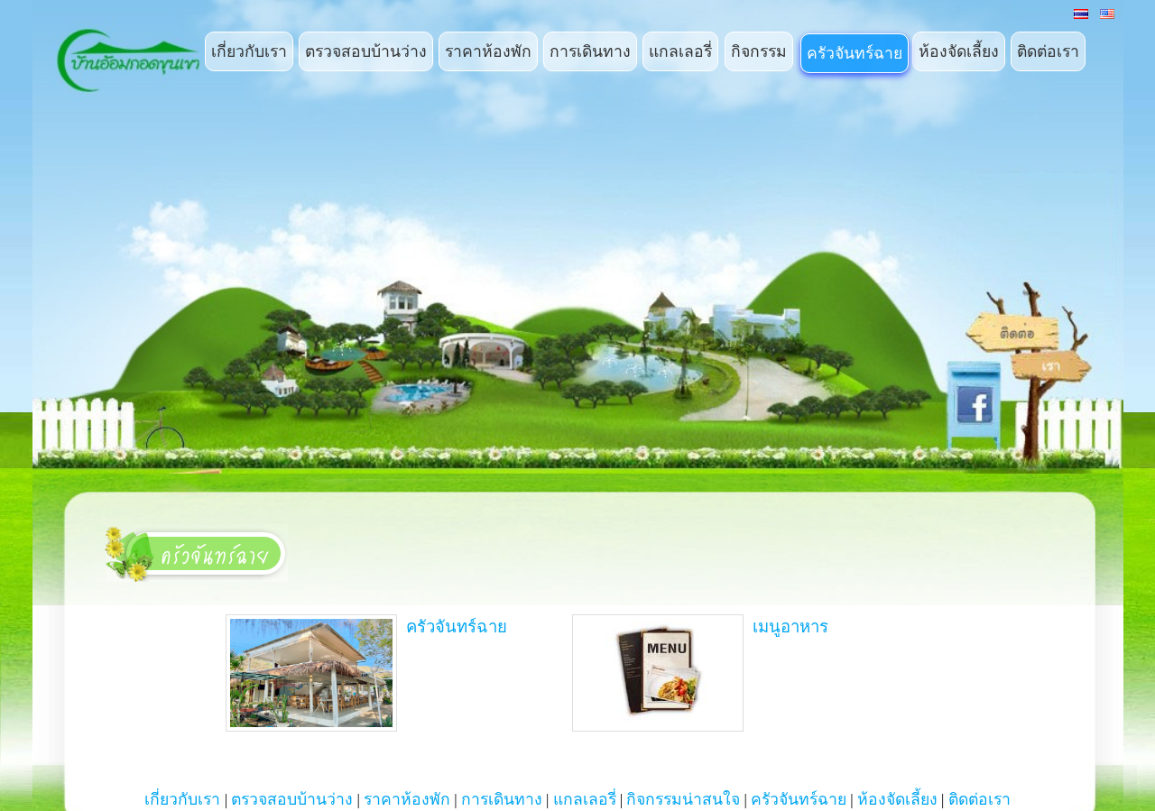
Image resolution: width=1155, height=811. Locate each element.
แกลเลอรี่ (680, 51)
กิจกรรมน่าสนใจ (683, 799)
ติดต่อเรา (1048, 51)
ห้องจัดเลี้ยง (959, 51)
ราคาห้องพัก (488, 51)
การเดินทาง (590, 51)
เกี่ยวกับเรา (249, 51)
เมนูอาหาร (700, 673)
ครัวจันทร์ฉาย (854, 53)
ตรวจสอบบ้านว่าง (366, 51)
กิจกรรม (759, 51)
